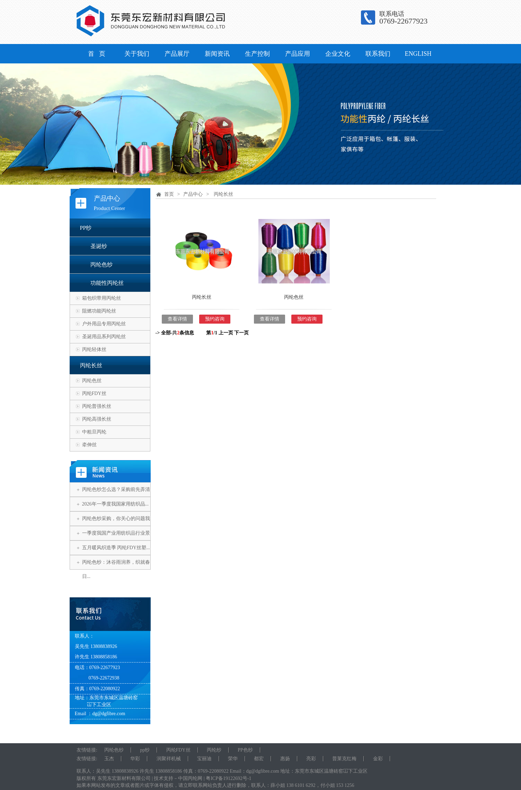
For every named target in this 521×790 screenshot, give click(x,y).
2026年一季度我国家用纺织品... (115, 504)
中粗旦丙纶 (94, 431)
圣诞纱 (98, 246)
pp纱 (145, 750)
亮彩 (311, 758)
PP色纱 (245, 750)
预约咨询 (214, 319)
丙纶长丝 (91, 365)
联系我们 (377, 53)
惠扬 (285, 758)
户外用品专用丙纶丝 (104, 323)
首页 (169, 194)
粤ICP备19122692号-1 (228, 778)
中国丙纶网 (190, 778)
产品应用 (297, 53)
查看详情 (177, 319)
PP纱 (86, 228)
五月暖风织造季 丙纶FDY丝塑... (116, 547)
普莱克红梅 (344, 758)
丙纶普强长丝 (96, 406)
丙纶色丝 (91, 380)
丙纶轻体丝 (94, 349)
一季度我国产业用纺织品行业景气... (116, 540)
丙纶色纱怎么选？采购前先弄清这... (116, 496)
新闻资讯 (217, 53)
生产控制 (257, 53)
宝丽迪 (204, 758)
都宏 (259, 758)
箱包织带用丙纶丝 (101, 298)
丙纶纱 (214, 750)
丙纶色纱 (101, 264)
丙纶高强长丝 (96, 419)
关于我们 (136, 53)
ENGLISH (418, 53)
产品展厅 (177, 53)
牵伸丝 (89, 444)
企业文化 (337, 53)
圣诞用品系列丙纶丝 (104, 336)
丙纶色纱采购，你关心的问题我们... (116, 525)
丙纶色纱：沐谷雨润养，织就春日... (116, 569)
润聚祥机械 (169, 758)
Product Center (109, 208)
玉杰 (109, 758)
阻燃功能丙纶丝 (99, 311)
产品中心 (107, 198)
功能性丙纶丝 (107, 283)
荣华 (233, 758)
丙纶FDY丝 (94, 393)
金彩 (378, 758)
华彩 (135, 758)
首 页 (96, 53)
